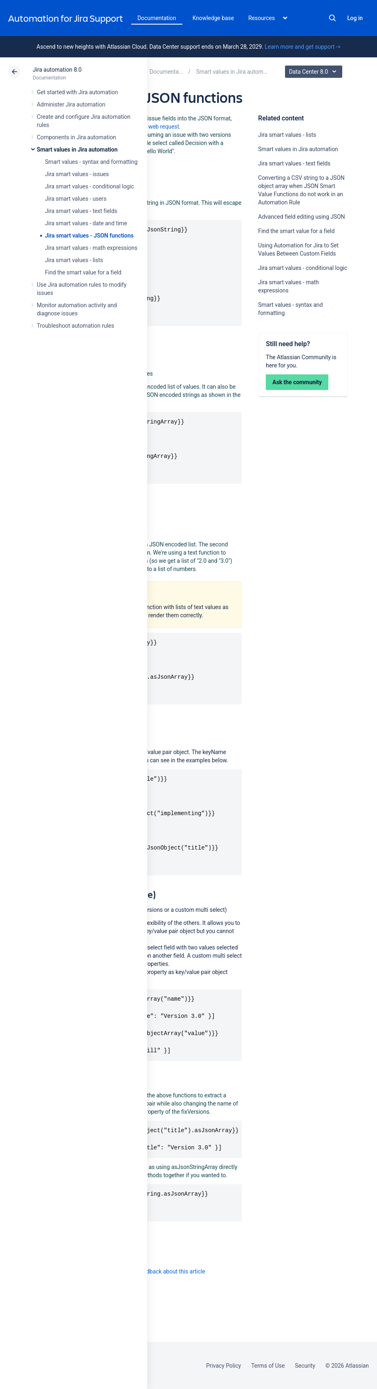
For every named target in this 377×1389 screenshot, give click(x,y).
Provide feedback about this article (161, 1271)
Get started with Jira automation (77, 92)
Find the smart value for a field (83, 272)
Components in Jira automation (76, 137)
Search (332, 18)
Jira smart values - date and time (86, 223)
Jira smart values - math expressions (91, 248)
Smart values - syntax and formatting (91, 162)
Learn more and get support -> (302, 46)
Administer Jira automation (71, 104)
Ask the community (297, 382)
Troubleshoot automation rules (75, 325)
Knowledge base (213, 18)
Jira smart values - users (75, 198)
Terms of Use (268, 1365)
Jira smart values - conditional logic (89, 186)
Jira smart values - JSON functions (89, 235)
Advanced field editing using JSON (301, 216)
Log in (355, 18)
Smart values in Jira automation (77, 149)
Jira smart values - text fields (81, 211)
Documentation (156, 18)
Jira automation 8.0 (57, 69)
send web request (157, 126)
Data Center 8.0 (314, 72)
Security (305, 1365)
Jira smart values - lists (74, 260)
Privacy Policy (223, 1365)
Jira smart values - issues (77, 174)
